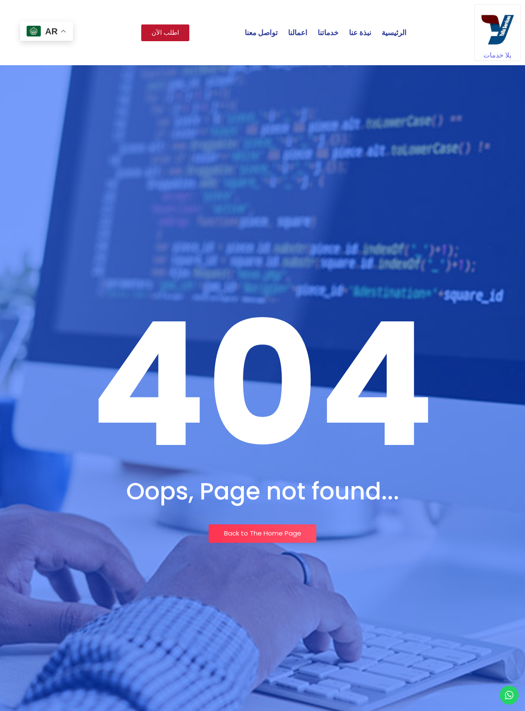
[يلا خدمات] (497, 27)
